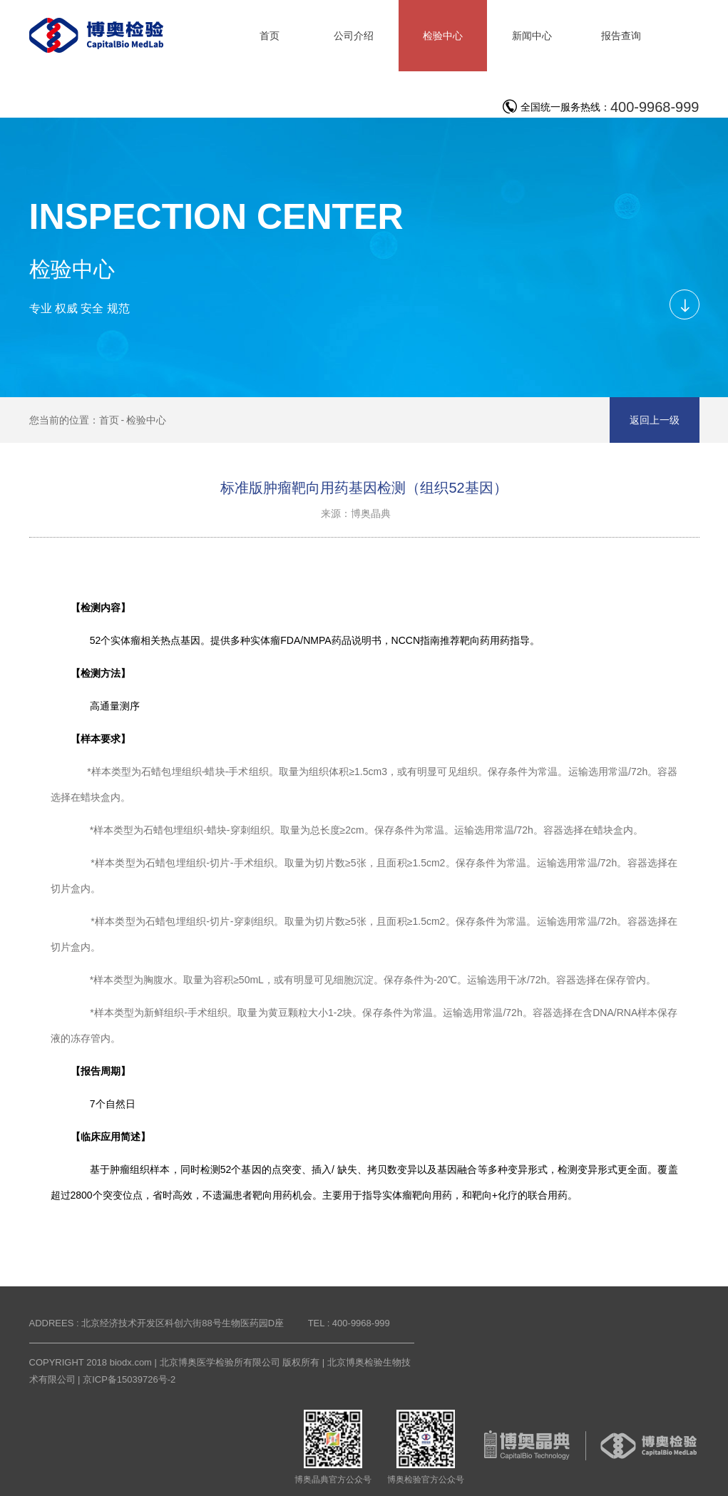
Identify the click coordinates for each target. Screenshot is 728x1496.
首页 (109, 420)
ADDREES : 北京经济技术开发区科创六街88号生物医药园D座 (156, 1323)
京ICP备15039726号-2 (129, 1379)
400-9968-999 (654, 107)
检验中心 (146, 420)
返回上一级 (655, 420)
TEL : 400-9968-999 (349, 1323)
